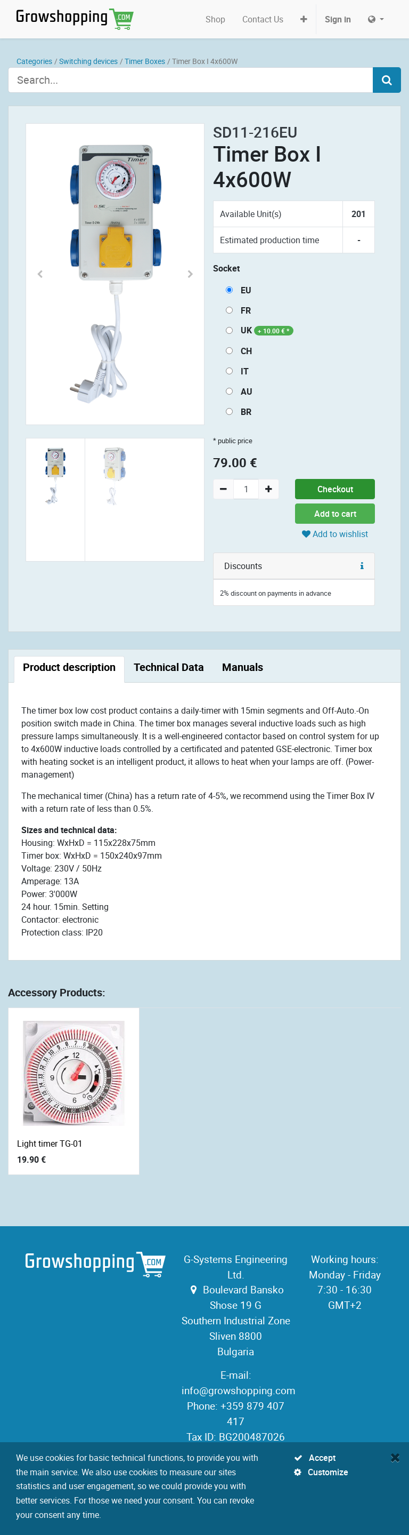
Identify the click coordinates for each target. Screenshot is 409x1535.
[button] (304, 19)
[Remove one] (223, 489)
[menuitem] (215, 19)
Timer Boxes (145, 61)
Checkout (335, 489)
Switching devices (88, 61)
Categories (34, 61)
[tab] (69, 669)
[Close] (395, 1457)
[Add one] (268, 489)
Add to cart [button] (335, 513)
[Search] (387, 80)
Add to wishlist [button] (335, 534)
